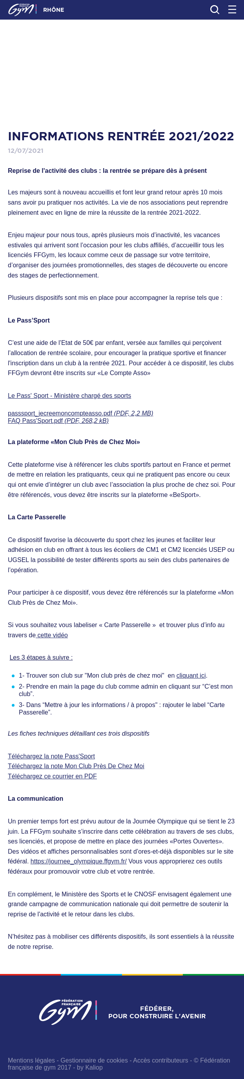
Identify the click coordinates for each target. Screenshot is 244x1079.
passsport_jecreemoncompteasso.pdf (80, 413)
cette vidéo (52, 635)
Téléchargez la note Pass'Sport (51, 756)
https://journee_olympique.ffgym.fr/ (79, 861)
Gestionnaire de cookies (94, 1060)
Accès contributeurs (160, 1060)
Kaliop (93, 1067)
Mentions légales (31, 1060)
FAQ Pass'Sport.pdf (58, 420)
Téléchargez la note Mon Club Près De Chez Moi (76, 766)
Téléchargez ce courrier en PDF (52, 776)
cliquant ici (191, 675)
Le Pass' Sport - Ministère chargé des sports (69, 395)
